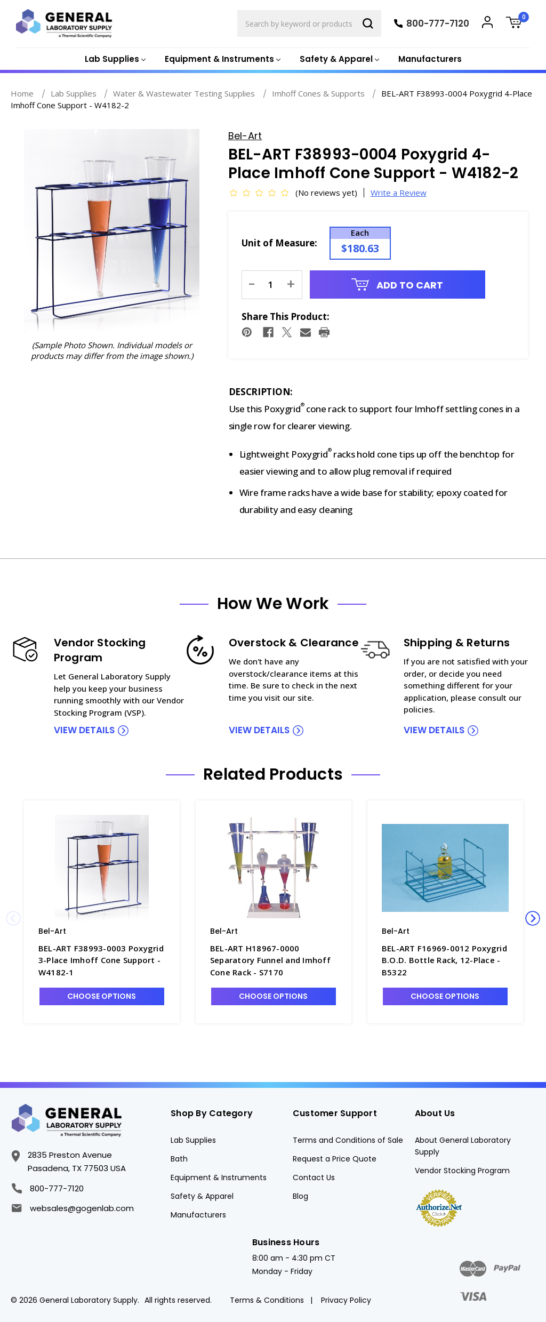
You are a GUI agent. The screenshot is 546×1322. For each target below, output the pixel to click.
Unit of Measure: (279, 243)
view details (84, 730)
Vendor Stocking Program (462, 1170)
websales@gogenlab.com (72, 1208)
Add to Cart (397, 285)
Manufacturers (430, 59)
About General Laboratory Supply (463, 1146)
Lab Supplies (193, 1140)
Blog (300, 1196)
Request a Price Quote (334, 1158)
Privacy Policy (346, 1300)
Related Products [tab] (273, 774)
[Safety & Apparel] (338, 59)
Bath (179, 1158)
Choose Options (101, 996)
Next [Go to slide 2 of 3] (533, 918)
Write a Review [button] (399, 192)
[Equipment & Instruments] (221, 59)
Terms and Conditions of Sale (348, 1140)
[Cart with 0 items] (517, 23)
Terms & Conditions (267, 1300)
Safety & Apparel (202, 1196)
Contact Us (314, 1177)
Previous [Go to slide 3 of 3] (13, 918)
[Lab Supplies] (114, 59)
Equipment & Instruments (219, 1177)
